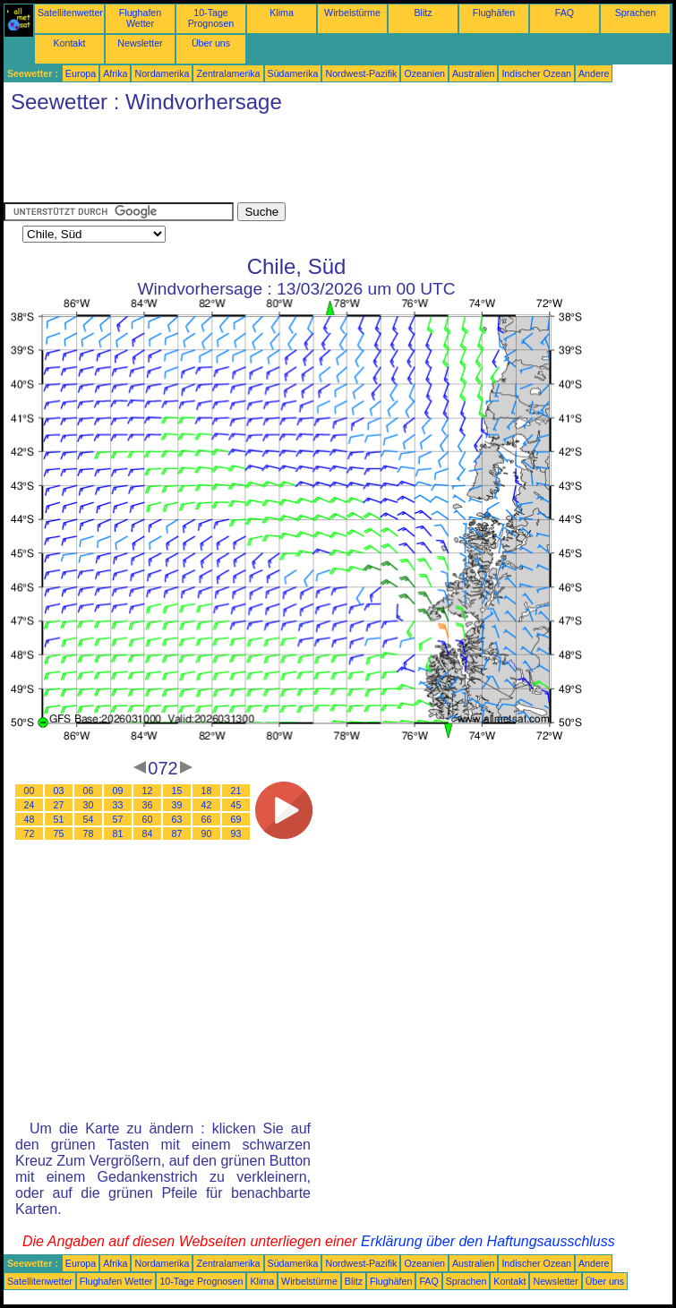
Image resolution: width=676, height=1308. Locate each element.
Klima (282, 12)
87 (177, 833)
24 (29, 804)
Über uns (211, 43)
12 (147, 790)
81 (118, 833)
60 (147, 819)
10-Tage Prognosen (211, 18)
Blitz (423, 12)
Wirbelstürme (352, 12)
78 (88, 833)
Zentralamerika (228, 73)
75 (59, 833)
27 (59, 804)
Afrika (115, 73)
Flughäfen (494, 12)
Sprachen (635, 12)
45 (236, 804)
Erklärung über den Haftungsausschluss (488, 1241)
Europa (80, 73)
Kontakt (69, 43)
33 (118, 804)
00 (29, 790)
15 (177, 790)
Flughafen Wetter (140, 18)
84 (147, 833)
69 (236, 819)
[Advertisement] (329, 162)
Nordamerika (161, 73)
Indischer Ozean (536, 73)
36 (147, 804)
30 (88, 804)
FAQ (564, 12)
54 (88, 819)
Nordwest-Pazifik (361, 73)
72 (29, 833)
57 (118, 819)
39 (177, 804)
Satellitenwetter (70, 12)
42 (206, 804)
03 (59, 790)
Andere (593, 73)
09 (118, 790)
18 (206, 790)
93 (236, 833)
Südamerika (293, 73)
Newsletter (139, 43)
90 (206, 833)
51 (59, 819)
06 (88, 790)
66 (206, 819)
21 (236, 790)
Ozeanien (424, 73)
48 (29, 819)
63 (177, 819)
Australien (473, 73)
